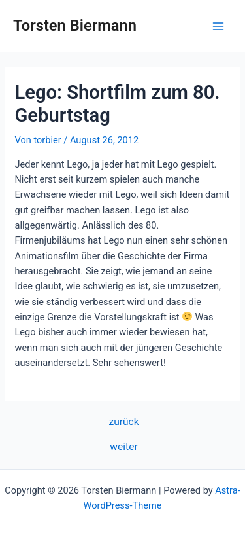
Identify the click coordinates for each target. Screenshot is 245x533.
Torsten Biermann (75, 25)
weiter (123, 447)
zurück (123, 422)
